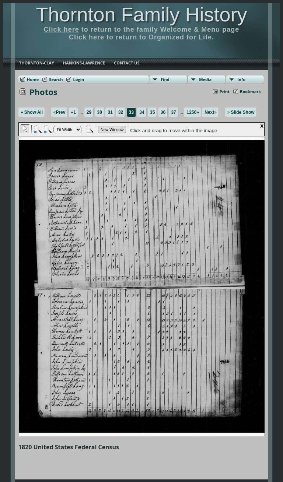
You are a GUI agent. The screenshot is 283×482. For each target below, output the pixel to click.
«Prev (59, 112)
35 (152, 112)
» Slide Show (241, 112)
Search (56, 79)
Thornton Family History (141, 14)
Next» (211, 112)
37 (173, 112)
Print (225, 91)
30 (99, 112)
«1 (73, 112)
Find (165, 79)
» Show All (32, 112)
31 (110, 112)
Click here (61, 29)
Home (33, 79)
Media (205, 79)
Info (241, 79)
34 (141, 112)
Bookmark (250, 91)
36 (163, 112)
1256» (192, 112)
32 (120, 112)
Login (78, 79)
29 (89, 112)
